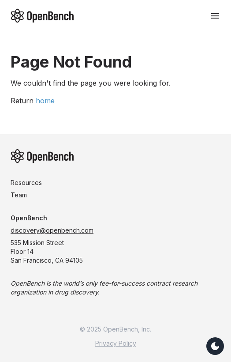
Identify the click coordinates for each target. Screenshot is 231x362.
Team (19, 195)
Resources (26, 182)
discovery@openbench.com (52, 230)
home (45, 100)
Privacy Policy (115, 343)
